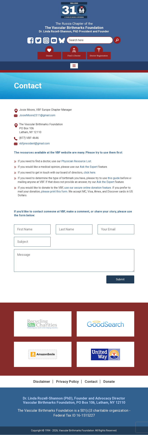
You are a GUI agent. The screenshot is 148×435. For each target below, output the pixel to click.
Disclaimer (41, 382)
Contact (91, 382)
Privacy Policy (67, 382)
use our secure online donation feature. (88, 187)
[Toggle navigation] (74, 65)
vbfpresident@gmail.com (34, 143)
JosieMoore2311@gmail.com (37, 115)
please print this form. (54, 191)
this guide (114, 178)
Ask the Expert (89, 167)
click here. (90, 172)
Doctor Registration (99, 54)
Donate (49, 54)
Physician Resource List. (76, 161)
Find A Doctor (73, 54)
